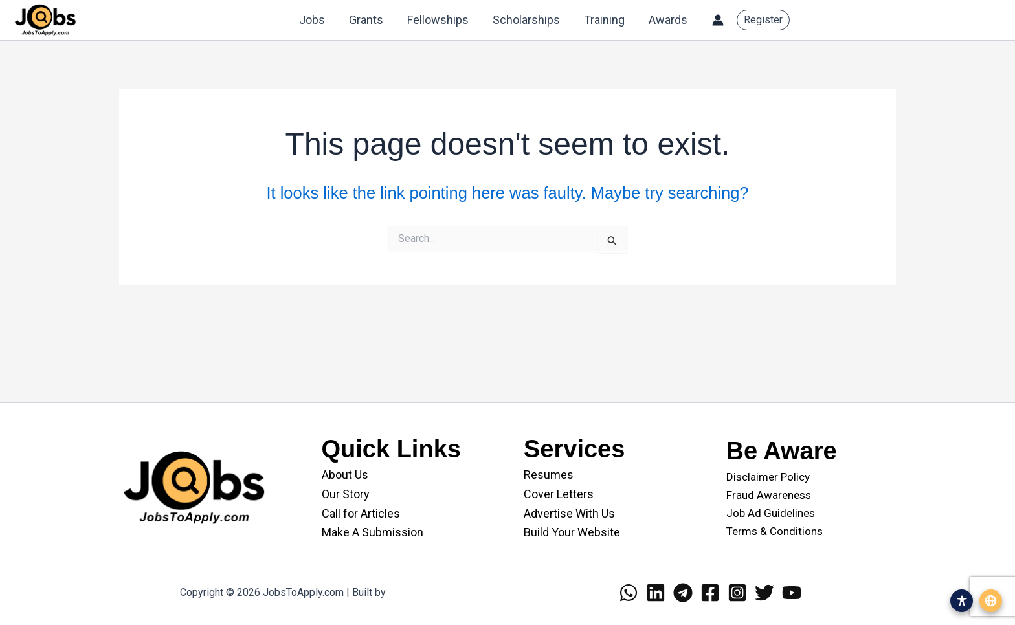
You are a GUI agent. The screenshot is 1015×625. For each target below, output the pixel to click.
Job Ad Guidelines (770, 513)
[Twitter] (764, 592)
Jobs (315, 20)
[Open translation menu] (990, 600)
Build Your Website (572, 532)
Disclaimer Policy (768, 476)
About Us (345, 474)
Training (605, 20)
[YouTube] (791, 592)
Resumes (549, 474)
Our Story (346, 494)
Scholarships (527, 20)
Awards (668, 20)
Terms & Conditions (774, 531)
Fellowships (440, 20)
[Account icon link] (718, 20)
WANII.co (409, 592)
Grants (368, 20)
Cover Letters (559, 494)
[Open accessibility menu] (961, 600)
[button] (763, 20)
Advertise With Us (569, 513)
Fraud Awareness (768, 494)
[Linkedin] (655, 592)
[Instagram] (737, 592)
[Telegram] (683, 592)
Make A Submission (372, 532)
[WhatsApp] (628, 592)
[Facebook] (710, 592)
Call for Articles (361, 513)
